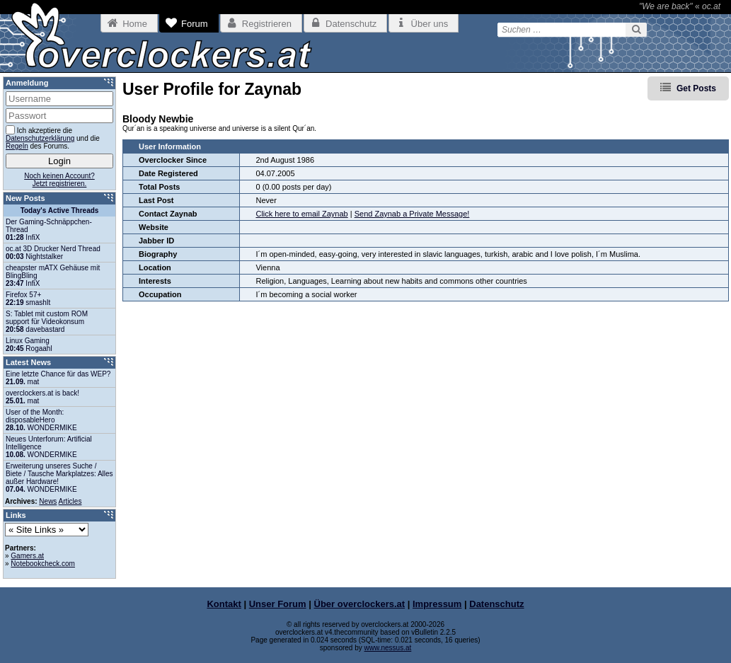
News (48, 501)
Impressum (437, 604)
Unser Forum (277, 604)
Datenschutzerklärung (40, 138)
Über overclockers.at (359, 604)
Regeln (17, 146)
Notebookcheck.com (43, 563)
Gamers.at (27, 556)
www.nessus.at (388, 648)
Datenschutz (496, 604)
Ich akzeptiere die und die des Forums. (53, 137)
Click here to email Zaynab (301, 213)
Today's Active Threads (60, 210)
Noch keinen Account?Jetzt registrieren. (59, 180)
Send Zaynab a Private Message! (412, 213)
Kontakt (224, 604)
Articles (70, 501)
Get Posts (696, 88)
